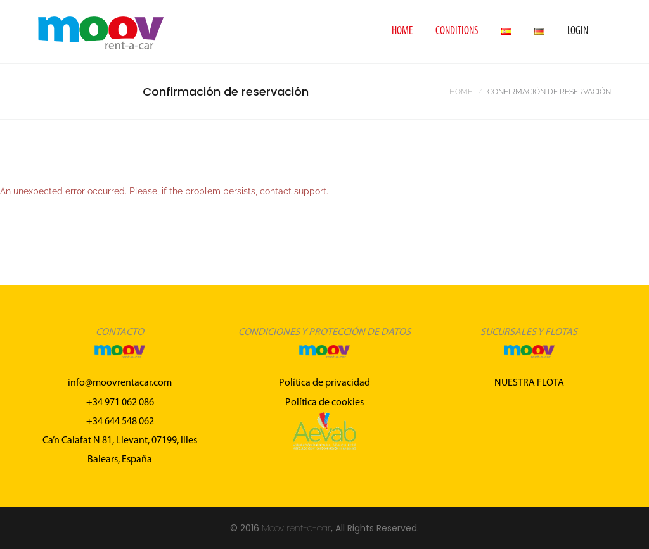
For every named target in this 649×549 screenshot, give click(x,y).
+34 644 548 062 (120, 422)
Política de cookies (324, 403)
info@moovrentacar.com (120, 383)
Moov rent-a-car (296, 528)
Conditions (457, 31)
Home (402, 31)
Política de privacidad (324, 383)
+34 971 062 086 (120, 403)
